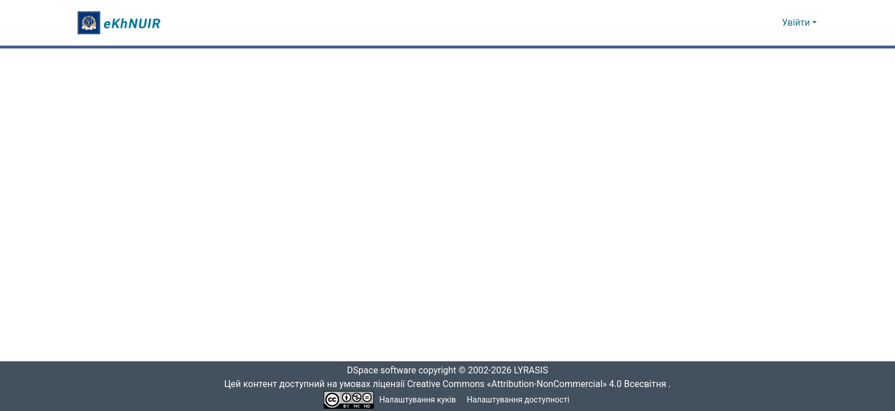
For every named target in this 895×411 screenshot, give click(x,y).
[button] (120, 22)
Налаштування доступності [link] (518, 399)
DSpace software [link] (378, 370)
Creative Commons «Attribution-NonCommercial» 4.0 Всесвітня (540, 384)
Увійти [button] (797, 23)
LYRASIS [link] (534, 370)
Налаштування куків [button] (418, 399)
